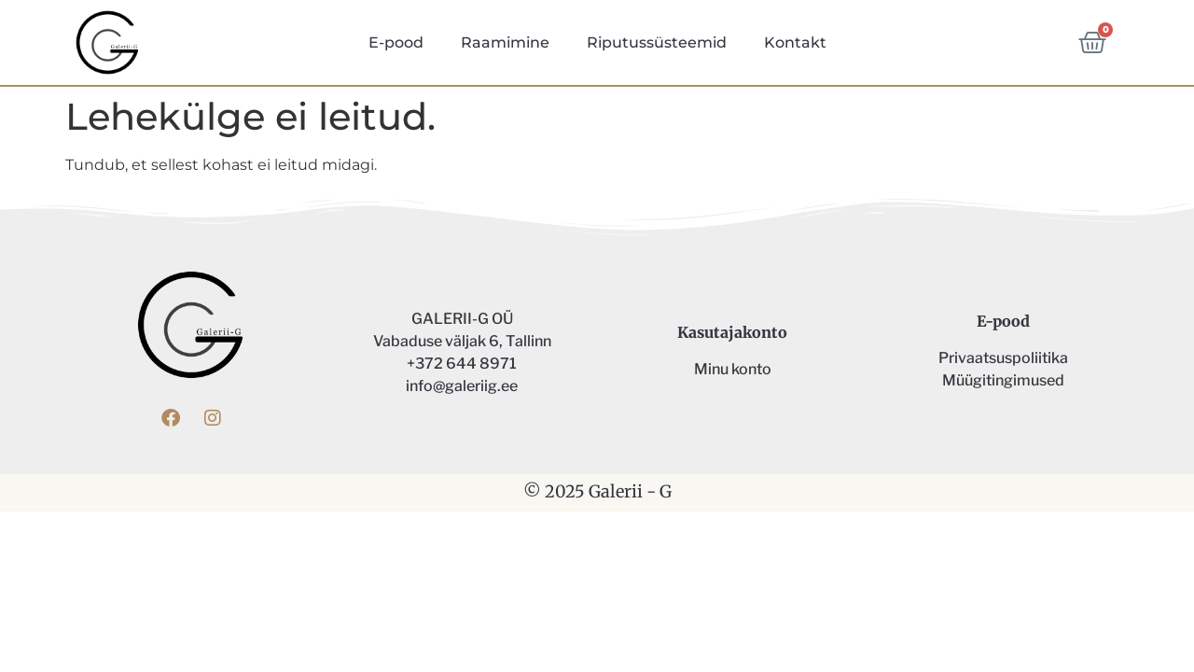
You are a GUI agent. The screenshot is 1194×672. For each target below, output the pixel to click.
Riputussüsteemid (657, 42)
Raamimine (505, 42)
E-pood (395, 42)
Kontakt (795, 42)
